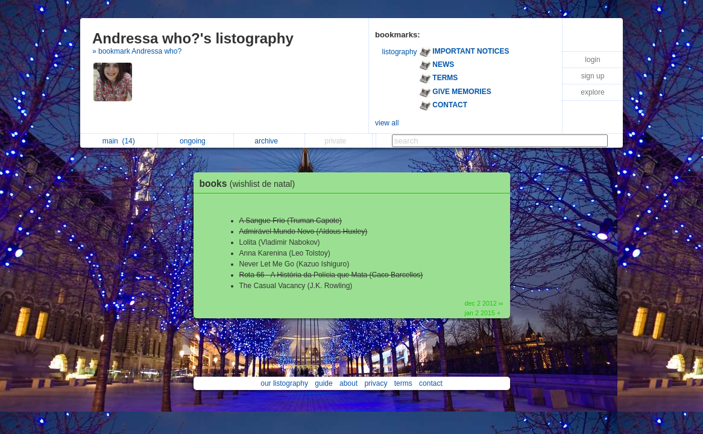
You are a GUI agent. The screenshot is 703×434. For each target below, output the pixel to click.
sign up (593, 76)
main (118, 141)
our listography (284, 383)
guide (323, 383)
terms (403, 383)
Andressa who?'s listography (193, 38)
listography (399, 52)
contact (431, 383)
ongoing (196, 141)
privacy (375, 383)
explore (592, 92)
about (348, 383)
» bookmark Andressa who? (136, 51)
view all (387, 123)
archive (269, 141)
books (250, 183)
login (592, 59)
